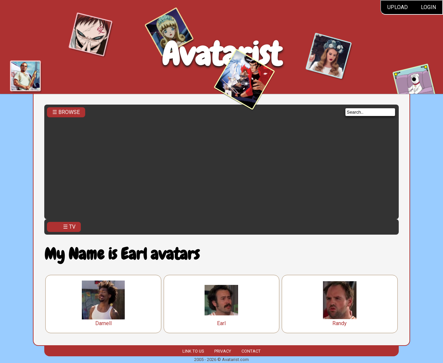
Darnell (103, 323)
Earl (221, 323)
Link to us (193, 351)
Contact (251, 351)
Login (428, 7)
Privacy (222, 351)
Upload (397, 7)
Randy (339, 323)
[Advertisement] (221, 166)
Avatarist (221, 54)
